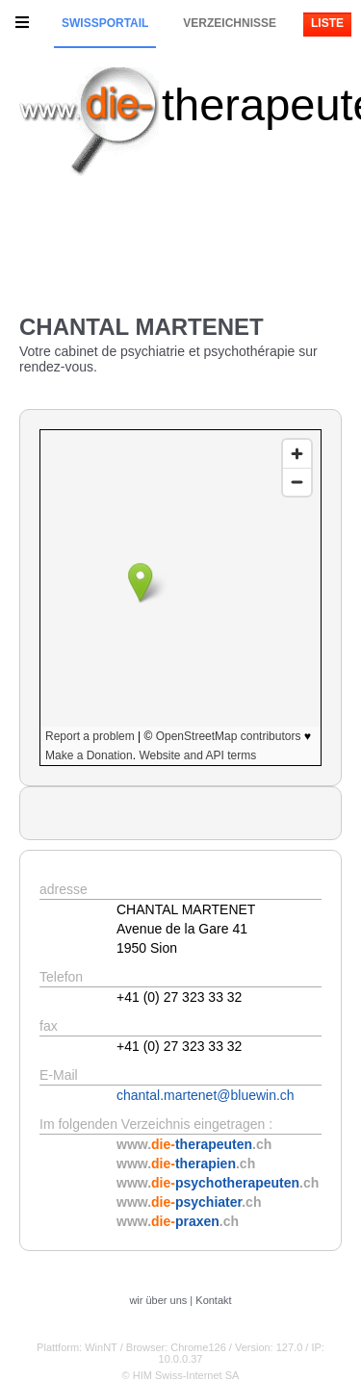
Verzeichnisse (229, 23)
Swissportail (105, 23)
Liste (327, 23)
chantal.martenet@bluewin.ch (205, 1095)
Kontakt (213, 1300)
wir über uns (158, 1300)
